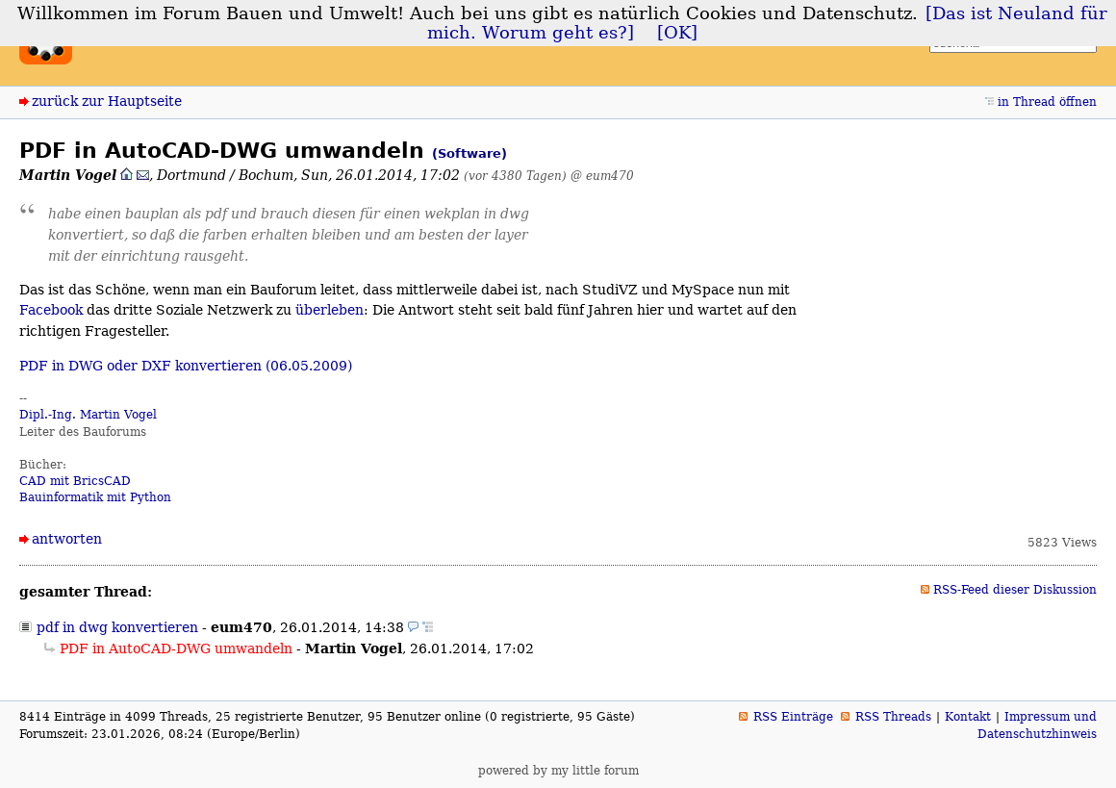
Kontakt (968, 717)
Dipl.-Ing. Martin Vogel (88, 414)
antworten (67, 539)
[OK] (677, 32)
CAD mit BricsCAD (75, 481)
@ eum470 (602, 175)
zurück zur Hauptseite (107, 101)
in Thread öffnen (1047, 102)
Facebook (51, 310)
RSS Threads (893, 717)
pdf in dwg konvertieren (117, 627)
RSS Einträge (793, 717)
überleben (329, 310)
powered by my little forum (558, 770)
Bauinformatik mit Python (95, 497)
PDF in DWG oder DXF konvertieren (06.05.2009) (185, 365)
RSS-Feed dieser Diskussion (1015, 590)
